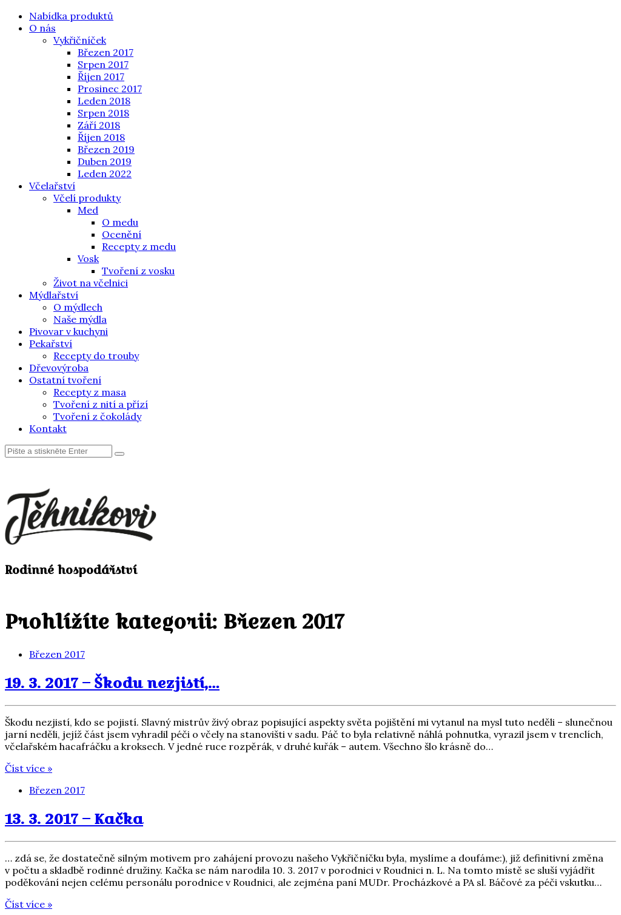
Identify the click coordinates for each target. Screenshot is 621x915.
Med (88, 210)
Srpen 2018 (103, 113)
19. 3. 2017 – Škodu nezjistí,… (112, 682)
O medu (120, 222)
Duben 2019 (105, 161)
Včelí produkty (87, 198)
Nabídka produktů (71, 16)
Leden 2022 (105, 173)
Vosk (88, 258)
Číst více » (28, 768)
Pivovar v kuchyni (68, 331)
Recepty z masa (89, 392)
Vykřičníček (79, 40)
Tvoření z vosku (138, 271)
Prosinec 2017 (110, 89)
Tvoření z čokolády (97, 416)
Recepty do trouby (96, 355)
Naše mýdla (80, 319)
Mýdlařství (53, 295)
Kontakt (48, 428)
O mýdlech (77, 307)
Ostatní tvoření (65, 380)
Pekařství (50, 343)
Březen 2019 (106, 149)
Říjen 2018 (101, 137)
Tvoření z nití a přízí (100, 404)
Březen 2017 (105, 52)
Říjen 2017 (101, 76)
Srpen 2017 (103, 64)
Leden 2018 (104, 101)
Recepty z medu (139, 246)
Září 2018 (99, 125)
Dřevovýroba (59, 368)
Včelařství (52, 186)
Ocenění (121, 234)
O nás (42, 28)
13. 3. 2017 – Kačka (74, 818)
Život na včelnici (90, 283)
